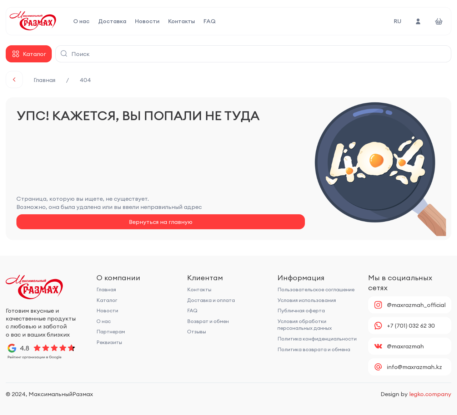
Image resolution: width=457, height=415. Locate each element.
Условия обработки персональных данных (304, 325)
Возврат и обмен (208, 321)
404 (85, 79)
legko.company (430, 394)
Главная (44, 79)
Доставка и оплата (211, 300)
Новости (147, 21)
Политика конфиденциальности (317, 338)
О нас (81, 21)
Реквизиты (109, 342)
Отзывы (196, 331)
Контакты (181, 21)
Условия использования (306, 300)
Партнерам (110, 331)
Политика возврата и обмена (313, 349)
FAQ (210, 21)
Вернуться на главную (160, 221)
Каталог (106, 300)
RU (397, 21)
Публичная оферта (301, 310)
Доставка (112, 21)
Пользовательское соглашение (316, 289)
